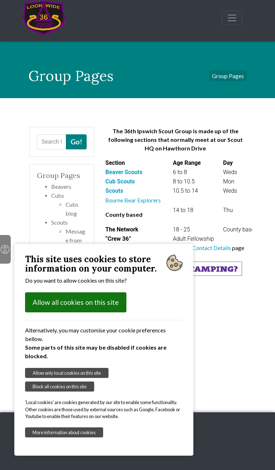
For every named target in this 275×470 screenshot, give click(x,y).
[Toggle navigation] (232, 18)
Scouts (59, 222)
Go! (76, 142)
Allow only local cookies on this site (67, 373)
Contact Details (212, 247)
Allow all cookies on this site (76, 302)
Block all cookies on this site (60, 386)
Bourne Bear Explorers (133, 200)
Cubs (57, 195)
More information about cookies (64, 432)
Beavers (61, 186)
